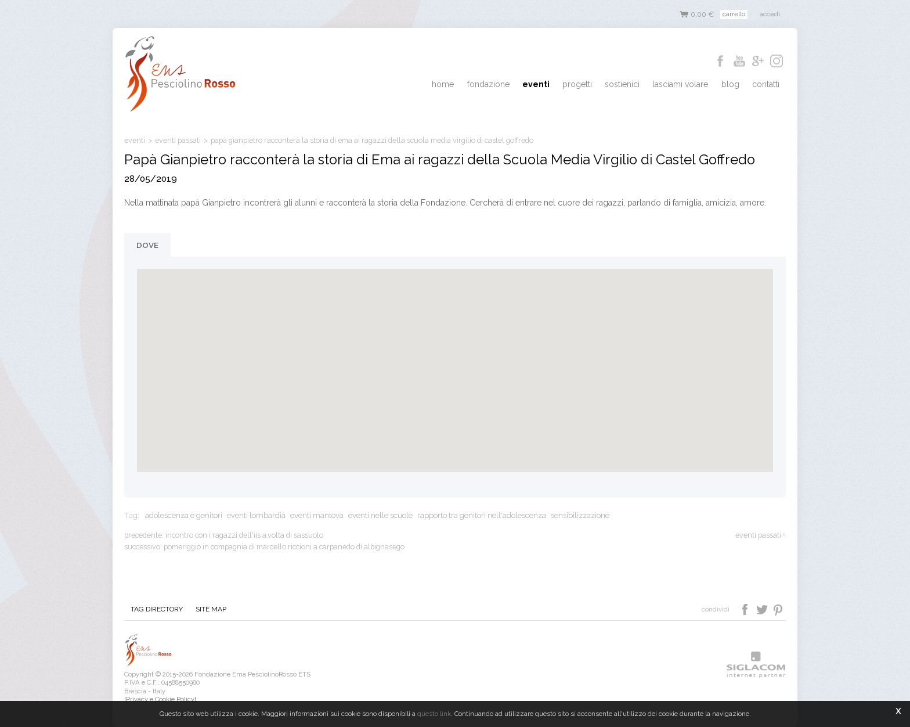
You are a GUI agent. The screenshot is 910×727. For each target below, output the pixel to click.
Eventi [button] (555, 84)
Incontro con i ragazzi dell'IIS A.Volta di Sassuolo (244, 535)
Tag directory (155, 610)
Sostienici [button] (635, 84)
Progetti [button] (593, 84)
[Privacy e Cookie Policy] (160, 699)
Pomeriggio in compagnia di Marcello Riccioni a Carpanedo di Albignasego (284, 546)
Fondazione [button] (511, 84)
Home (470, 84)
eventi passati (178, 140)
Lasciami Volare (689, 84)
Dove (147, 245)
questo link (434, 714)
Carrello (734, 14)
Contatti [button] (767, 84)
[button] (455, 359)
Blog (736, 84)
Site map (205, 610)
